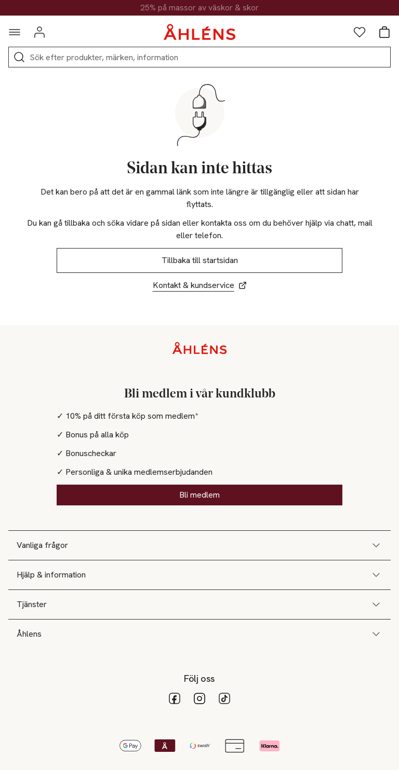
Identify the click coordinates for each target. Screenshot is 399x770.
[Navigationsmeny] (14, 32)
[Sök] (19, 57)
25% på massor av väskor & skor (199, 8)
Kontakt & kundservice (200, 285)
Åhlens (199, 634)
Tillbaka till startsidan (200, 260)
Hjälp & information (199, 575)
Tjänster (199, 604)
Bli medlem (199, 494)
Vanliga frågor (199, 545)
